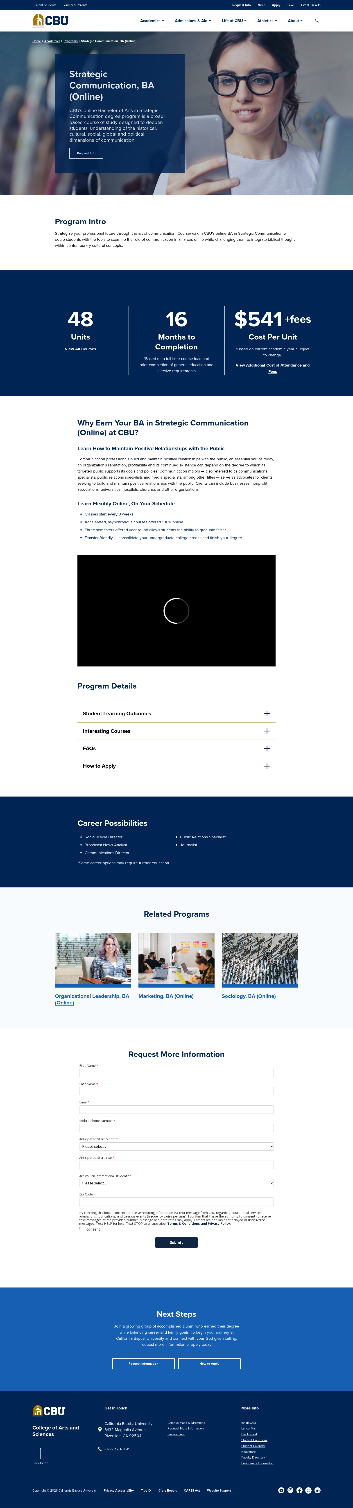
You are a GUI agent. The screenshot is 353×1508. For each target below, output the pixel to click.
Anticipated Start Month (97, 1139)
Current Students (44, 5)
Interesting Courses (106, 731)
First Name (87, 1065)
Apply (276, 5)
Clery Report (167, 1490)
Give (290, 5)
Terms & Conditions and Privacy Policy (198, 1223)
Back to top (40, 1463)
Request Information (143, 1363)
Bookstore (248, 1451)
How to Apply (99, 766)
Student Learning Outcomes (117, 713)
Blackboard (249, 1434)
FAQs (89, 748)
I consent (92, 1229)
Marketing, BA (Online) (166, 996)
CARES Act (192, 1490)
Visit (261, 5)
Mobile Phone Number (96, 1121)
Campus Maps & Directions (186, 1422)
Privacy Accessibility (119, 1490)
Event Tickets (311, 5)
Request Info (241, 5)
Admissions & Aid (191, 21)
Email (83, 1102)
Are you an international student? (104, 1176)
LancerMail (248, 1428)
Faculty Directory (253, 1457)
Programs (71, 41)
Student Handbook (254, 1440)
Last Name (87, 1084)
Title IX (146, 1490)
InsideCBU (248, 1422)
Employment (176, 1434)
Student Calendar (253, 1446)
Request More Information (185, 1428)
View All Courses (80, 349)
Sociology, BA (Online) (249, 996)
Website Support (219, 1490)
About (293, 21)
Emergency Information (257, 1463)
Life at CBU (232, 21)
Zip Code (86, 1194)
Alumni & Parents (75, 5)
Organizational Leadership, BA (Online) (92, 999)
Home (36, 41)
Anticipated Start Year (95, 1157)
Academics (150, 21)
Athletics (265, 21)
